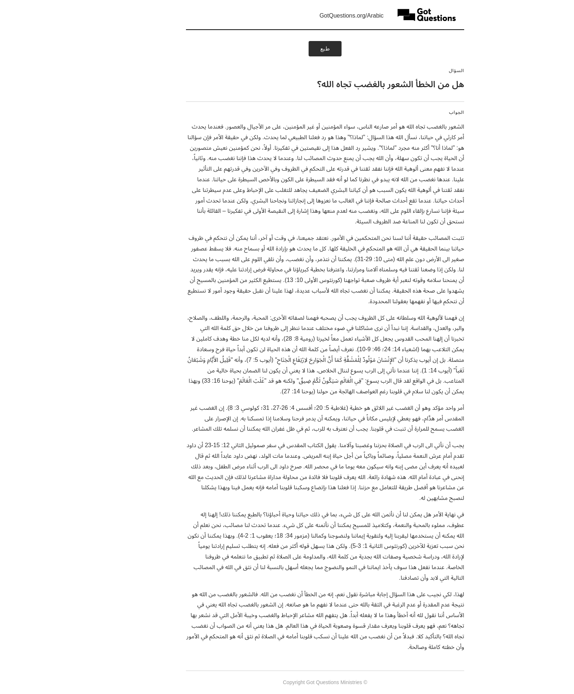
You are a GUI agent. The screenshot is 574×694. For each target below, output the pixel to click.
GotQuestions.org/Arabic (314, 15)
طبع (287, 48)
